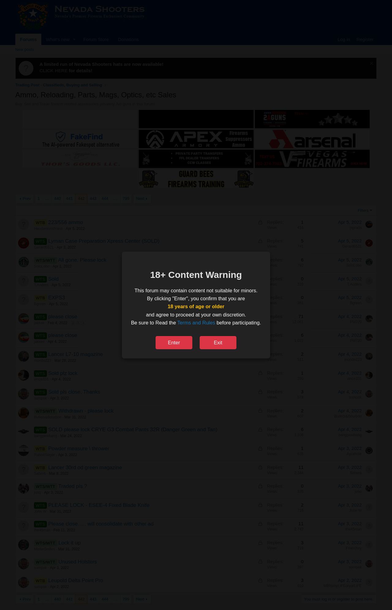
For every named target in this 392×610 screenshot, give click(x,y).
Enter (174, 342)
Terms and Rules (196, 322)
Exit (218, 342)
